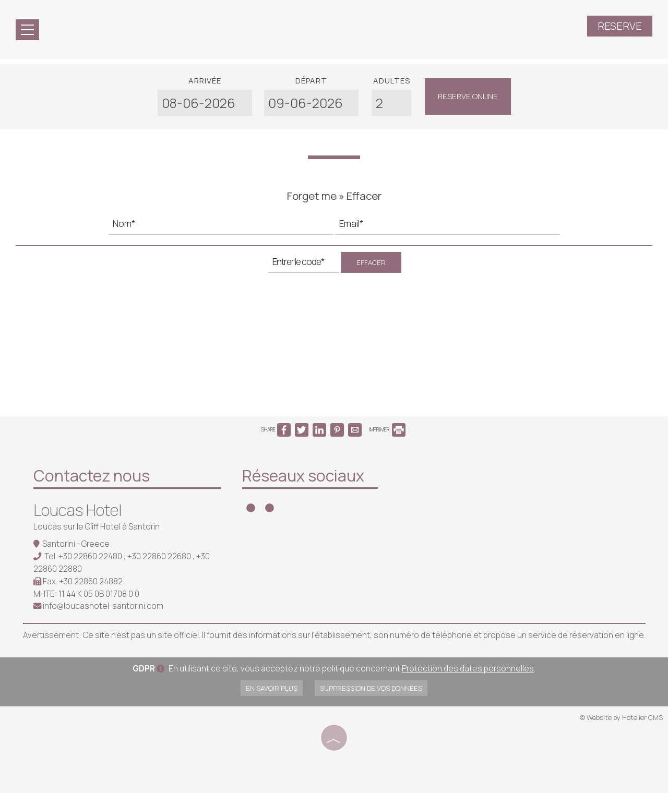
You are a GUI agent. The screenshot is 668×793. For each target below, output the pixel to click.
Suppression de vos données (371, 688)
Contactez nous (91, 475)
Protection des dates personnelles (468, 668)
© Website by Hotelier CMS (621, 717)
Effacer (371, 262)
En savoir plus (271, 688)
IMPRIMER (386, 429)
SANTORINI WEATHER (466, 503)
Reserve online (468, 96)
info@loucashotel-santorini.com (103, 605)
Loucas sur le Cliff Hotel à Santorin (96, 526)
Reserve (620, 26)
